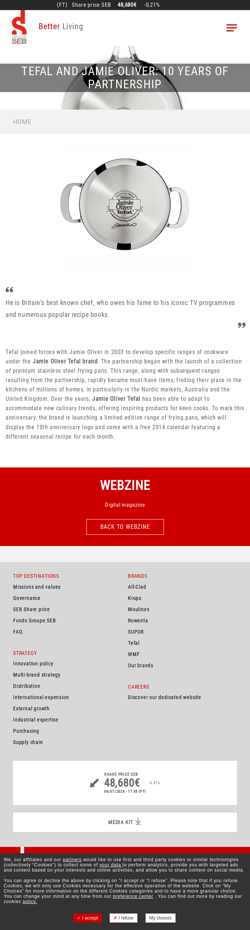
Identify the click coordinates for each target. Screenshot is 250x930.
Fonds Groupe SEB (34, 620)
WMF (134, 654)
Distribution (26, 686)
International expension (41, 697)
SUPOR (136, 632)
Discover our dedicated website (164, 697)
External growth (31, 708)
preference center (133, 896)
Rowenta (138, 620)
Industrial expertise (36, 720)
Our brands (140, 665)
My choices (160, 918)
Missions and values (37, 587)
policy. (29, 901)
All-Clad (137, 587)
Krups (134, 598)
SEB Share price (31, 609)
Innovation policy (33, 664)
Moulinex (138, 609)
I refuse (123, 918)
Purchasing (26, 731)
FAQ (17, 632)
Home (22, 121)
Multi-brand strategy (37, 675)
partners (72, 859)
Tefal (134, 643)
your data (111, 865)
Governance (27, 598)
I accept (87, 918)
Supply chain (28, 742)
